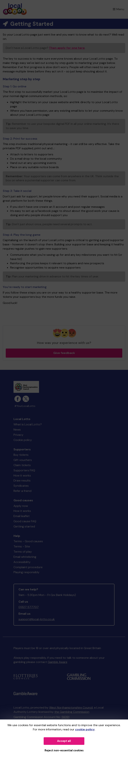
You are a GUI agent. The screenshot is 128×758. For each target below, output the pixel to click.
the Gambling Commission (71, 712)
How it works (22, 475)
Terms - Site (22, 546)
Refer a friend (22, 491)
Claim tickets (22, 465)
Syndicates (21, 486)
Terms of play (23, 552)
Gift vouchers (23, 460)
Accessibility (22, 562)
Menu (118, 9)
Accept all (64, 741)
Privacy (18, 435)
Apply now (21, 506)
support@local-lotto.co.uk (36, 619)
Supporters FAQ (24, 470)
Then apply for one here (67, 48)
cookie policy (85, 729)
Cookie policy (23, 440)
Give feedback (64, 353)
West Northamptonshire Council (71, 707)
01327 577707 (28, 607)
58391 (65, 717)
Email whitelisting (25, 557)
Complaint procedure (28, 567)
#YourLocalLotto (24, 406)
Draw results (22, 480)
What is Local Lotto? (28, 424)
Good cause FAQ (25, 521)
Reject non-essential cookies (64, 750)
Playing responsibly (26, 572)
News (17, 430)
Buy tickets (21, 455)
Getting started (24, 526)
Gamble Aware (57, 662)
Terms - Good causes (28, 541)
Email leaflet (22, 516)
